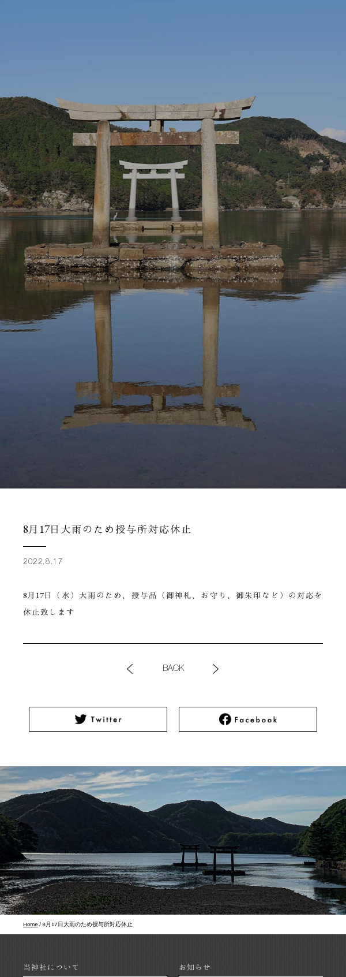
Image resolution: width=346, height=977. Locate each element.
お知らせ (195, 966)
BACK (173, 669)
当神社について (51, 966)
